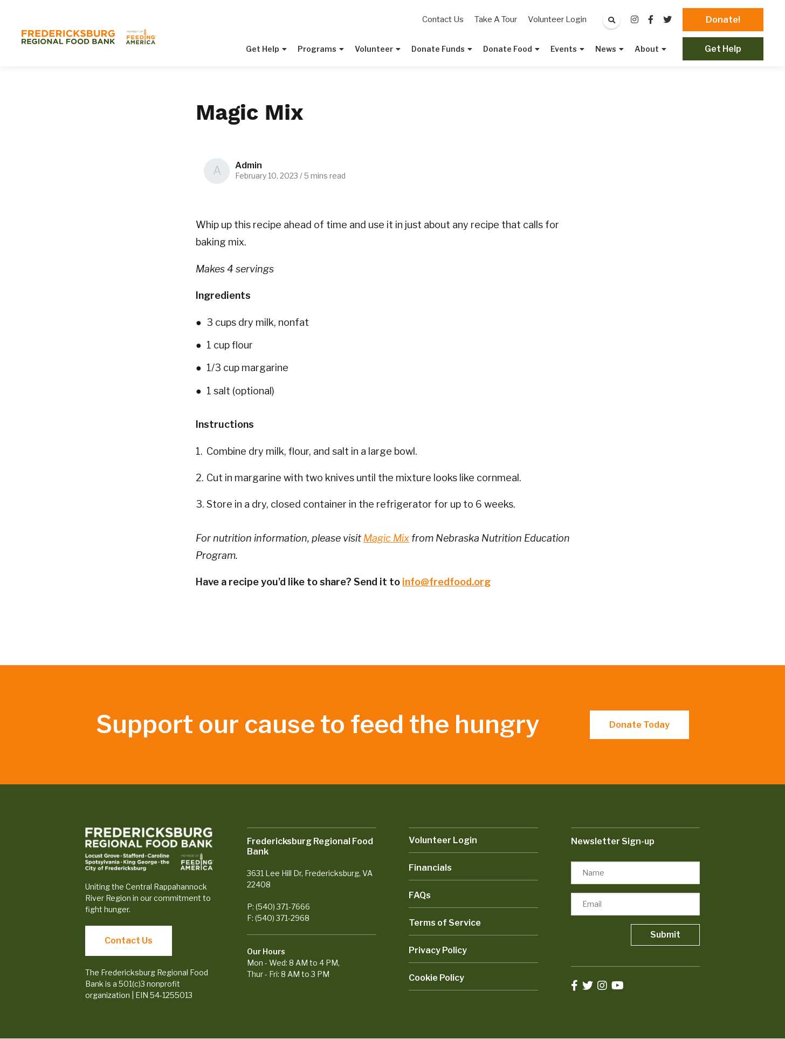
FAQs (420, 895)
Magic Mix (386, 538)
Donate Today (639, 725)
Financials (430, 868)
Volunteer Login (443, 840)
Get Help (723, 49)
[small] (634, 19)
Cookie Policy (436, 978)
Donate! (723, 20)
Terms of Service (445, 923)
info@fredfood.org (446, 581)
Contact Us (129, 940)
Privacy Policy (438, 950)
